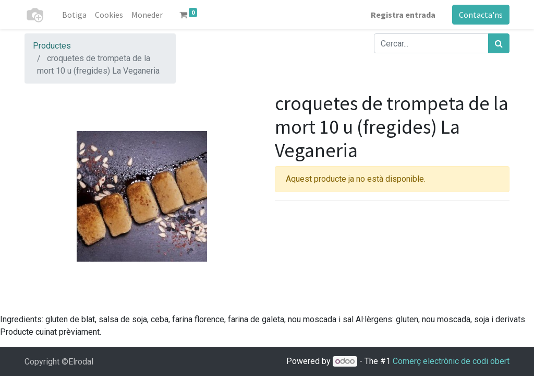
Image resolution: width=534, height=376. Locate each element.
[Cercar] (498, 43)
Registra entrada (403, 14)
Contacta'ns (481, 14)
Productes (52, 46)
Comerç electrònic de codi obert (451, 361)
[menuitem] (74, 14)
